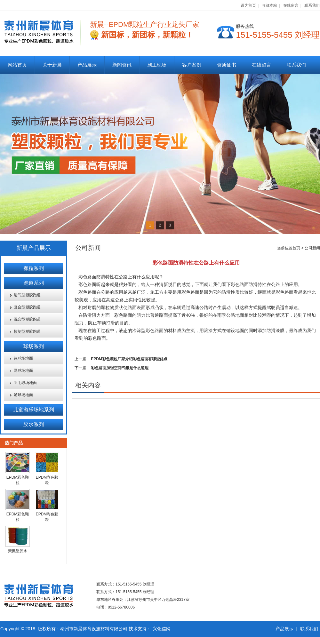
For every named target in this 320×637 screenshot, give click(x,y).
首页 (296, 248)
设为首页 (248, 5)
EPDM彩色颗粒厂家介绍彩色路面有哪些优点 (129, 359)
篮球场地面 (23, 358)
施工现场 (156, 65)
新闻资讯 (122, 65)
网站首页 (17, 65)
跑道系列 (33, 283)
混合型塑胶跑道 (27, 319)
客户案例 (191, 65)
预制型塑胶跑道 (27, 331)
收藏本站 (269, 5)
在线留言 (291, 5)
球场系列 (33, 346)
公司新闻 (312, 248)
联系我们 (312, 5)
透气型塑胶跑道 (27, 295)
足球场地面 (23, 395)
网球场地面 (23, 370)
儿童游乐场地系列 (33, 409)
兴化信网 (162, 628)
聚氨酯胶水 (17, 551)
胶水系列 (33, 424)
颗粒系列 (33, 268)
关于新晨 (52, 65)
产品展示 (87, 65)
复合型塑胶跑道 (27, 307)
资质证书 (226, 65)
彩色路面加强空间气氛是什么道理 (119, 368)
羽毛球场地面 (25, 382)
